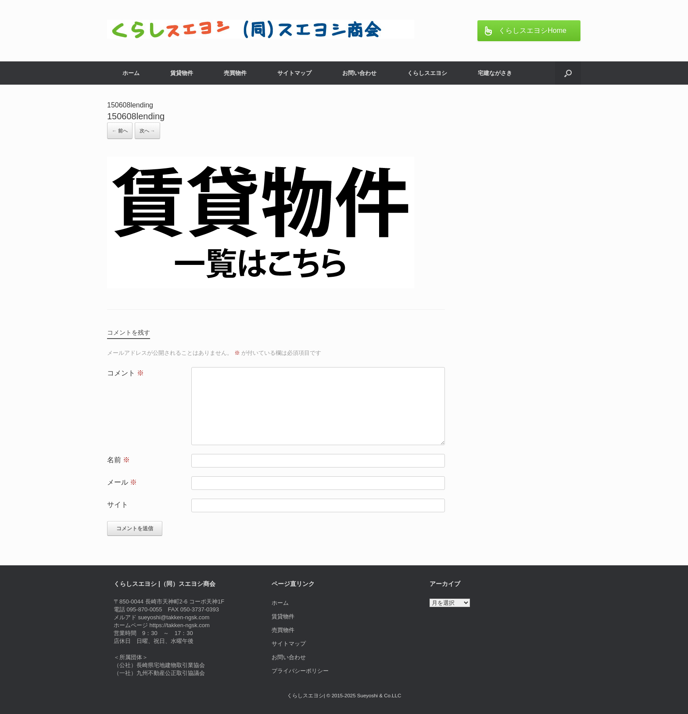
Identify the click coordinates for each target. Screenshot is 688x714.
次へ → (147, 130)
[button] (568, 73)
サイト (117, 504)
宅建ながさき (495, 73)
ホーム (131, 73)
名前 (118, 460)
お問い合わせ (359, 73)
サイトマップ (294, 73)
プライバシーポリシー (300, 671)
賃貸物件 (181, 73)
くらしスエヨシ (427, 73)
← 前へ (120, 130)
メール (122, 482)
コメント (125, 373)
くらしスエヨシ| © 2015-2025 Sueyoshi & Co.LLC (344, 695)
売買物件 (235, 73)
